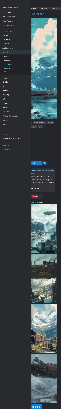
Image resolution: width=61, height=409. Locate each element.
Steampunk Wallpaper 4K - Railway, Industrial (12, 3)
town (40, 127)
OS (42, 177)
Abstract (22, 8)
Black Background (53, 8)
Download (29, 163)
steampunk (8, 123)
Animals (31, 8)
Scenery (37, 177)
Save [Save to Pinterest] (36, 196)
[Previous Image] (13, 163)
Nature (14, 8)
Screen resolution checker (29, 188)
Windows (46, 177)
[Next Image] (45, 163)
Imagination (19, 16)
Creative (8, 16)
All (8, 8)
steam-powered (39, 123)
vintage (28, 123)
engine (17, 127)
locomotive (19, 123)
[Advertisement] (29, 144)
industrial (32, 127)
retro (24, 127)
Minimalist (41, 8)
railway (50, 123)
